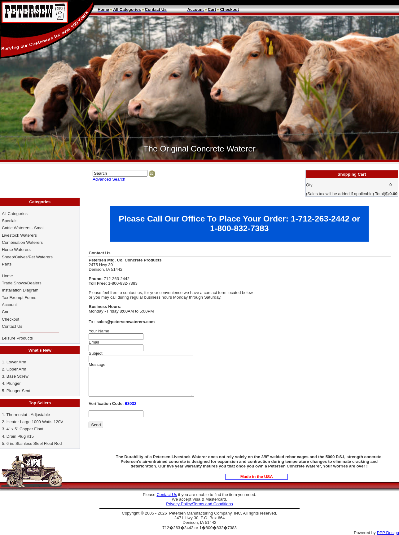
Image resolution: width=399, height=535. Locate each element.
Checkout (10, 319)
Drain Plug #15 (20, 436)
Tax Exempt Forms (19, 297)
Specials (9, 220)
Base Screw (17, 376)
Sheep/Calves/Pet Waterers (27, 257)
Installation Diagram (20, 290)
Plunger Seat (18, 390)
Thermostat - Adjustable (28, 414)
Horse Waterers (16, 249)
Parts (6, 264)
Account (10, 304)
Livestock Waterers (19, 235)
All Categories (15, 213)
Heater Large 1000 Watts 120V (35, 421)
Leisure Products (17, 338)
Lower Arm (16, 362)
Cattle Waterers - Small (23, 228)
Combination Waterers (22, 242)
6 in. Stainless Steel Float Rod (34, 443)
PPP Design (388, 532)
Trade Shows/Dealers (22, 283)
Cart (6, 311)
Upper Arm (16, 369)
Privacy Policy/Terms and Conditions (199, 504)
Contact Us (13, 326)
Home (7, 276)
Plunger (14, 383)
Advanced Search (109, 179)
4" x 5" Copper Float (25, 429)
